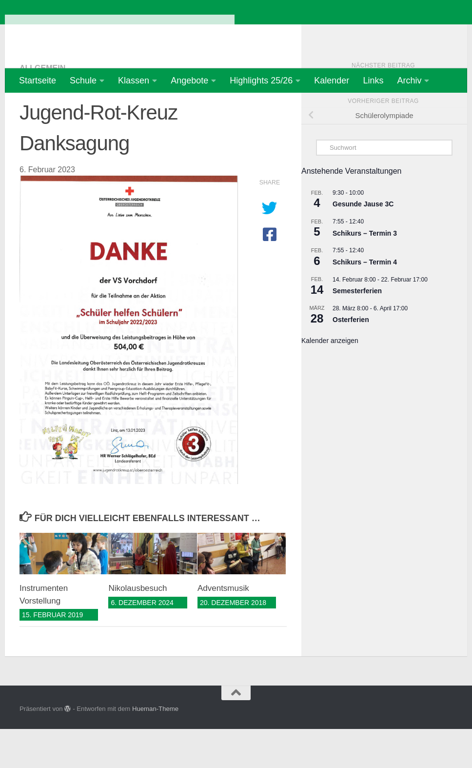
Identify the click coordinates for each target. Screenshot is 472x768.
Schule (83, 80)
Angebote (189, 80)
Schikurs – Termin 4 (365, 301)
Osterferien (351, 359)
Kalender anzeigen (329, 380)
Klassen (133, 80)
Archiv (409, 80)
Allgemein (42, 107)
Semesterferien (357, 330)
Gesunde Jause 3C (363, 243)
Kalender (331, 80)
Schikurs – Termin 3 (365, 272)
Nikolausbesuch (137, 627)
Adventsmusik (223, 627)
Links (373, 80)
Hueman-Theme (155, 747)
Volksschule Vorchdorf (120, 33)
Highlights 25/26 (261, 80)
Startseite (37, 80)
